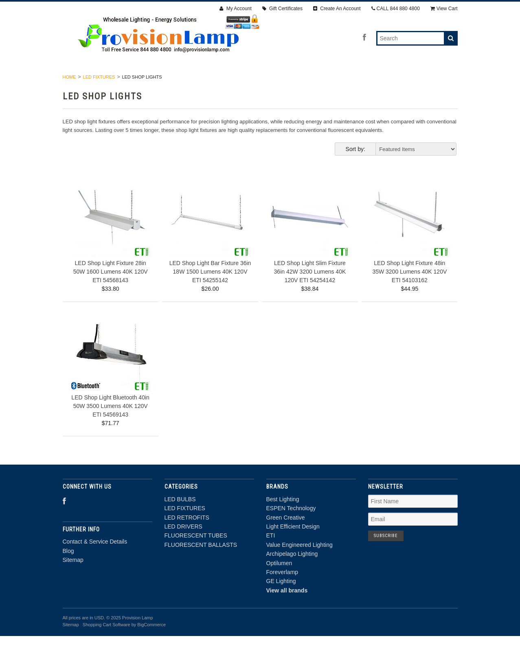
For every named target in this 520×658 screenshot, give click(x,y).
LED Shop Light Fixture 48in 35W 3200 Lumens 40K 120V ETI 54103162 (409, 293)
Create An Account (337, 8)
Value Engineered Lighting (299, 566)
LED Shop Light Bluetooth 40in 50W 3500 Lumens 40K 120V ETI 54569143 (110, 428)
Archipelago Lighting (292, 575)
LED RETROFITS (204, 80)
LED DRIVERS (260, 80)
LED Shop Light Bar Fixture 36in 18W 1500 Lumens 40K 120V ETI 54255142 (210, 293)
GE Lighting (281, 603)
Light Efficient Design (293, 548)
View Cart (444, 8)
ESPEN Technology (291, 530)
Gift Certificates (282, 8)
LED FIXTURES (147, 80)
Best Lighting (282, 521)
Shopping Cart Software (106, 646)
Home (69, 98)
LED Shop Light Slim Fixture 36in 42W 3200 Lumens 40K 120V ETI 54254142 (310, 293)
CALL (395, 8)
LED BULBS (96, 80)
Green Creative (285, 539)
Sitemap (73, 581)
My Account (235, 8)
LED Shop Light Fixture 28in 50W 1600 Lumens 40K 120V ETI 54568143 (110, 293)
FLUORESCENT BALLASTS (404, 80)
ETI (270, 557)
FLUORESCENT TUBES (324, 80)
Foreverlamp (282, 593)
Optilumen (279, 584)
